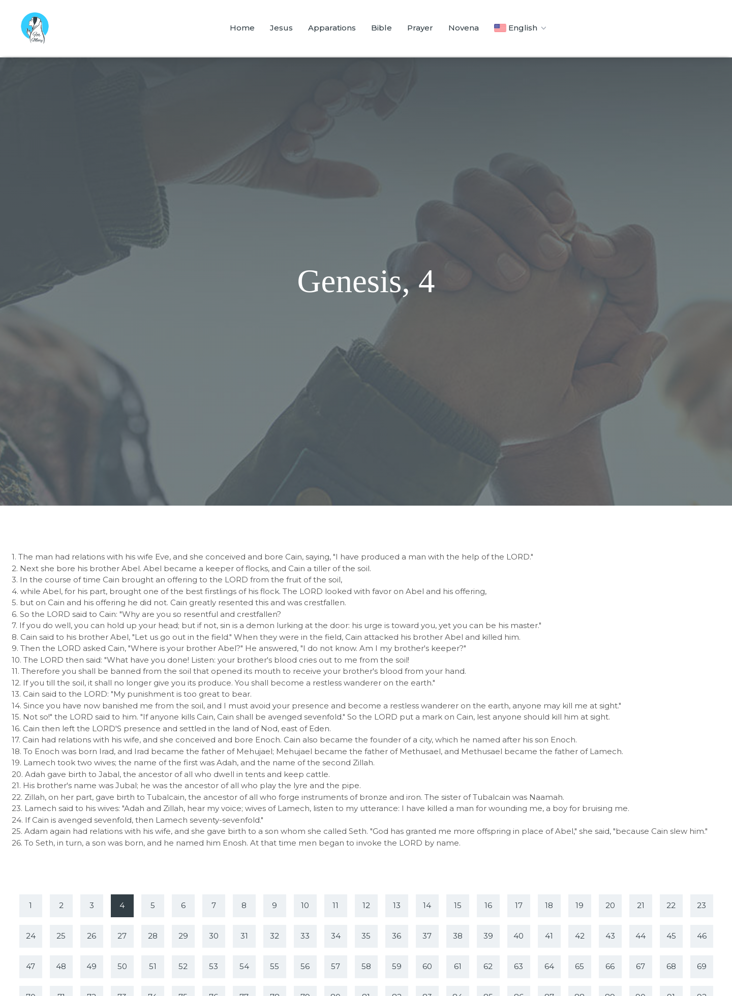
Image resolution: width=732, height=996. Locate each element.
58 (366, 966)
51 (153, 966)
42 (580, 936)
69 (702, 966)
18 (549, 905)
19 (579, 905)
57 (335, 966)
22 (671, 905)
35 (366, 936)
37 (427, 936)
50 (122, 966)
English (521, 28)
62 (488, 966)
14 (427, 905)
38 (458, 936)
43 (610, 936)
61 (458, 966)
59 (397, 966)
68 (671, 966)
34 (336, 936)
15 (458, 905)
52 (183, 966)
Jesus (281, 28)
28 (153, 936)
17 (519, 905)
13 (397, 905)
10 (305, 905)
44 (640, 936)
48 (61, 966)
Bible (381, 28)
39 (488, 936)
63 (518, 966)
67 (640, 966)
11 (335, 905)
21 (641, 905)
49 (91, 966)
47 (30, 966)
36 (396, 936)
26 (91, 936)
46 (702, 936)
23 (701, 905)
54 (244, 966)
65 (579, 966)
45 (671, 936)
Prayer (420, 28)
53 (213, 966)
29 (183, 936)
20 (610, 905)
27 (122, 936)
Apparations (332, 28)
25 (61, 936)
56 (305, 966)
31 (244, 936)
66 (610, 966)
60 (427, 966)
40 (518, 936)
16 (488, 905)
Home (242, 28)
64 (549, 966)
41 (549, 936)
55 (274, 966)
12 (366, 905)
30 (214, 936)
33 (305, 936)
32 (274, 936)
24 (31, 936)
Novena (463, 28)
